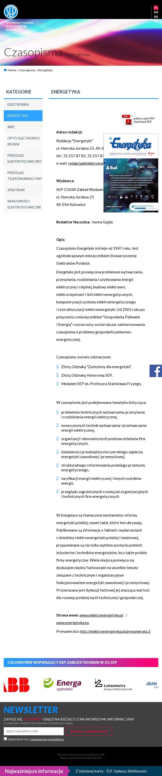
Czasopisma (27, 70)
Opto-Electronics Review (24, 141)
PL (156, 7)
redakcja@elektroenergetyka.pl (94, 163)
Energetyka (18, 116)
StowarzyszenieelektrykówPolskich (19, 26)
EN (156, 12)
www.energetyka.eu (72, 622)
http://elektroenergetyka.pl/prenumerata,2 (115, 631)
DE (156, 16)
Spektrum (16, 190)
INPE (11, 127)
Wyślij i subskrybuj (89, 731)
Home (10, 70)
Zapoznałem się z (36, 739)
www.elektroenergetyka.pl (101, 615)
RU (156, 21)
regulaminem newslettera (47, 739)
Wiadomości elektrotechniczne (24, 204)
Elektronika (18, 104)
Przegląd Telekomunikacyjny (25, 176)
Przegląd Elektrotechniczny (25, 158)
